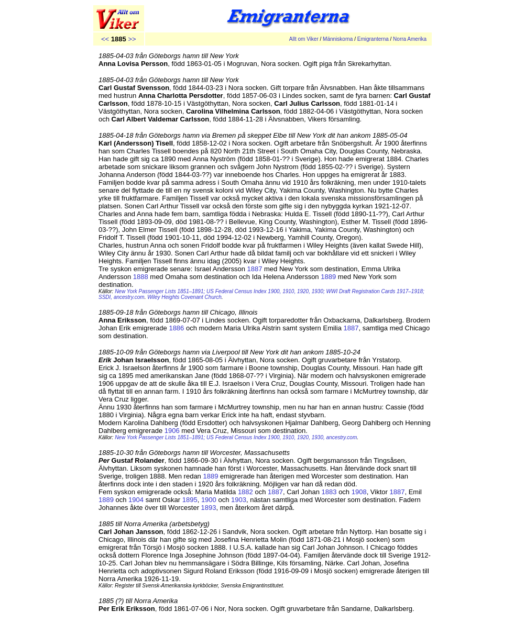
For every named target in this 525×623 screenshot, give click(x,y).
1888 (140, 277)
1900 (207, 500)
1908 (359, 492)
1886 (176, 328)
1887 (254, 269)
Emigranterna (373, 39)
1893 (208, 507)
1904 (136, 500)
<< (105, 39)
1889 (328, 277)
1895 (190, 500)
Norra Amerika (409, 39)
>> (132, 39)
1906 (172, 431)
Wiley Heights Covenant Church (184, 297)
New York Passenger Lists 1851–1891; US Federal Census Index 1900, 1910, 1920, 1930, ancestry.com (236, 437)
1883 (329, 492)
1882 (245, 492)
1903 (238, 500)
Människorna (338, 39)
